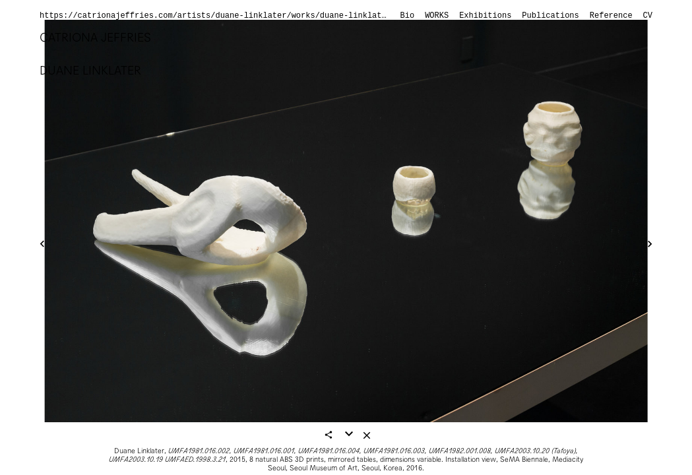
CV (647, 15)
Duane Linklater (90, 70)
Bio (407, 15)
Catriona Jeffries (95, 37)
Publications (550, 15)
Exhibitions (485, 15)
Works (437, 15)
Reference (611, 15)
